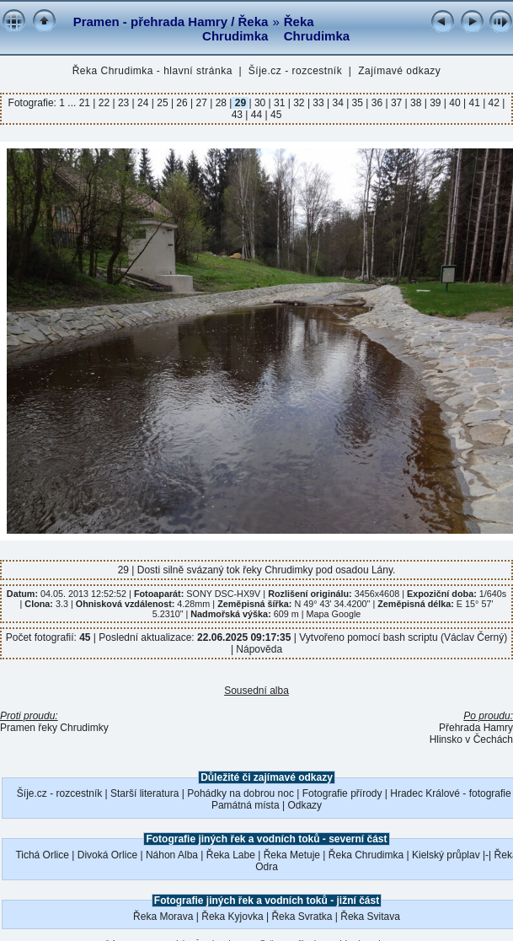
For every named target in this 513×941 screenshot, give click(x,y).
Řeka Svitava (370, 916)
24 (143, 103)
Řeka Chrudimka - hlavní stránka (152, 71)
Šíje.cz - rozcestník (295, 71)
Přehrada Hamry (476, 728)
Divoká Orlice (107, 855)
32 (299, 103)
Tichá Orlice (42, 855)
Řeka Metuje (292, 855)
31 (279, 103)
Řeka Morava (163, 916)
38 (416, 103)
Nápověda (259, 649)
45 (275, 115)
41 (474, 103)
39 (435, 103)
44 (256, 115)
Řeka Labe (230, 855)
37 (396, 103)
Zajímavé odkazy (399, 71)
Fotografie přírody (342, 793)
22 (103, 103)
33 (318, 103)
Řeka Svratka (301, 916)
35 (357, 103)
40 (454, 103)
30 (260, 103)
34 (337, 103)
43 (239, 115)
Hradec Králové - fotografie (450, 793)
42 (493, 103)
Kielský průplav (446, 855)
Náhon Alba (172, 855)
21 (86, 103)
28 (220, 103)
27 (201, 103)
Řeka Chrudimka (317, 28)
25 (162, 103)
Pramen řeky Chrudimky (54, 728)
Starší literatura (144, 793)
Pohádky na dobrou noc (240, 793)
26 (182, 103)
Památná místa (245, 805)
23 (123, 103)
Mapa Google (334, 614)
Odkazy (304, 805)
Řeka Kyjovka (232, 916)
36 (376, 103)
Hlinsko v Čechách (471, 739)
